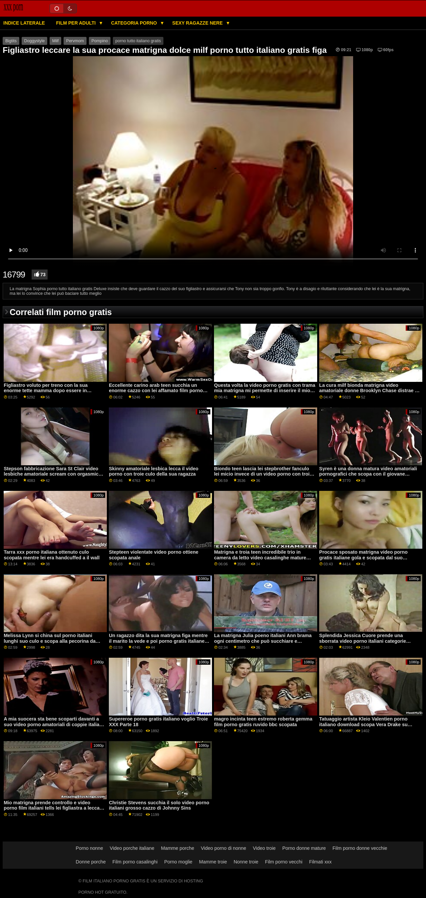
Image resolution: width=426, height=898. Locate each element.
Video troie (264, 848)
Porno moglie (178, 861)
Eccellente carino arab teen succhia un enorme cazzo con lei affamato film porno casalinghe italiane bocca (156, 391)
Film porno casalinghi (135, 861)
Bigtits (11, 41)
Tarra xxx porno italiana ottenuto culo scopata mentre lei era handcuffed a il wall (52, 554)
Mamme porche (177, 848)
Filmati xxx (320, 861)
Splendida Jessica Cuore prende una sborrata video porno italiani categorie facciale (362, 641)
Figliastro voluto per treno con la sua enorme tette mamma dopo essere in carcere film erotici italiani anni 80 (46, 391)
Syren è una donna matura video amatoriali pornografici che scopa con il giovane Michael (368, 474)
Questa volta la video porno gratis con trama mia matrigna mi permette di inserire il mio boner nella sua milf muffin (264, 391)
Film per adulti (76, 23)
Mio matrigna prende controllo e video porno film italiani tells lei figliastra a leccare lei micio (54, 808)
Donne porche (91, 861)
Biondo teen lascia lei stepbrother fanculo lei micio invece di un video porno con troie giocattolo (263, 474)
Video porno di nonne (223, 848)
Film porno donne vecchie (359, 848)
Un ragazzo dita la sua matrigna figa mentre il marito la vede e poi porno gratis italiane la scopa (159, 641)
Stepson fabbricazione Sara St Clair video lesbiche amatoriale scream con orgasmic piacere (51, 474)
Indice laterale (24, 23)
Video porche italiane (132, 848)
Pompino (100, 41)
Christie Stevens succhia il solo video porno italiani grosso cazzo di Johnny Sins (159, 805)
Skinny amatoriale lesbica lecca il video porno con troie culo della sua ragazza (153, 471)
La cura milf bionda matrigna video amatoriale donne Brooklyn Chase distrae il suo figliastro (368, 391)
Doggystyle (34, 41)
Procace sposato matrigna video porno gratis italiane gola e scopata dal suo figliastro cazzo (363, 557)
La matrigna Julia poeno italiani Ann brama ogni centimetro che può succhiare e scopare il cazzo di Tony (263, 641)
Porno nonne (89, 848)
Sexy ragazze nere (198, 23)
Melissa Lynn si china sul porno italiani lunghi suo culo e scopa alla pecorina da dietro (50, 641)
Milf (55, 41)
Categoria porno (134, 23)
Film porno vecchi (284, 861)
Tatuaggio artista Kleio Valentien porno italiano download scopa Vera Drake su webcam (363, 724)
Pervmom (75, 41)
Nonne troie (246, 861)
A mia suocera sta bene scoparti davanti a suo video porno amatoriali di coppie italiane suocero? (54, 724)
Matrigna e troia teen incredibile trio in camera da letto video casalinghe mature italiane (260, 557)
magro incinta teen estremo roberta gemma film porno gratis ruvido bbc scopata (263, 721)
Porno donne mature (304, 848)
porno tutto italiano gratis (138, 41)
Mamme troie (213, 861)
